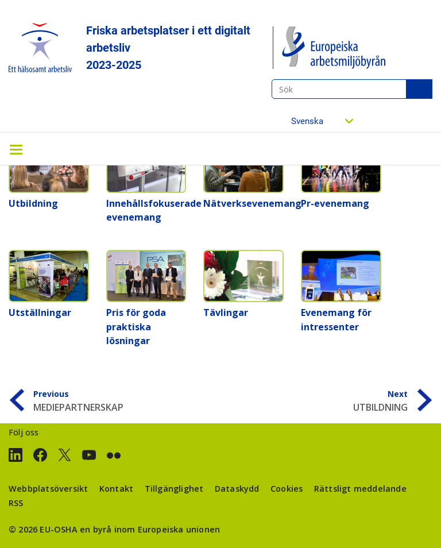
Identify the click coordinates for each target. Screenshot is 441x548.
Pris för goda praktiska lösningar (136, 326)
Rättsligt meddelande (360, 488)
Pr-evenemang (335, 203)
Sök (419, 89)
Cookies (286, 488)
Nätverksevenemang (252, 203)
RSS (16, 502)
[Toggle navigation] (16, 149)
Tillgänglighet (174, 488)
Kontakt (116, 488)
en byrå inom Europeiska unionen (150, 529)
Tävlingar (225, 312)
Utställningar (40, 312)
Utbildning (33, 203)
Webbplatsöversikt (48, 488)
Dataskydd (237, 488)
